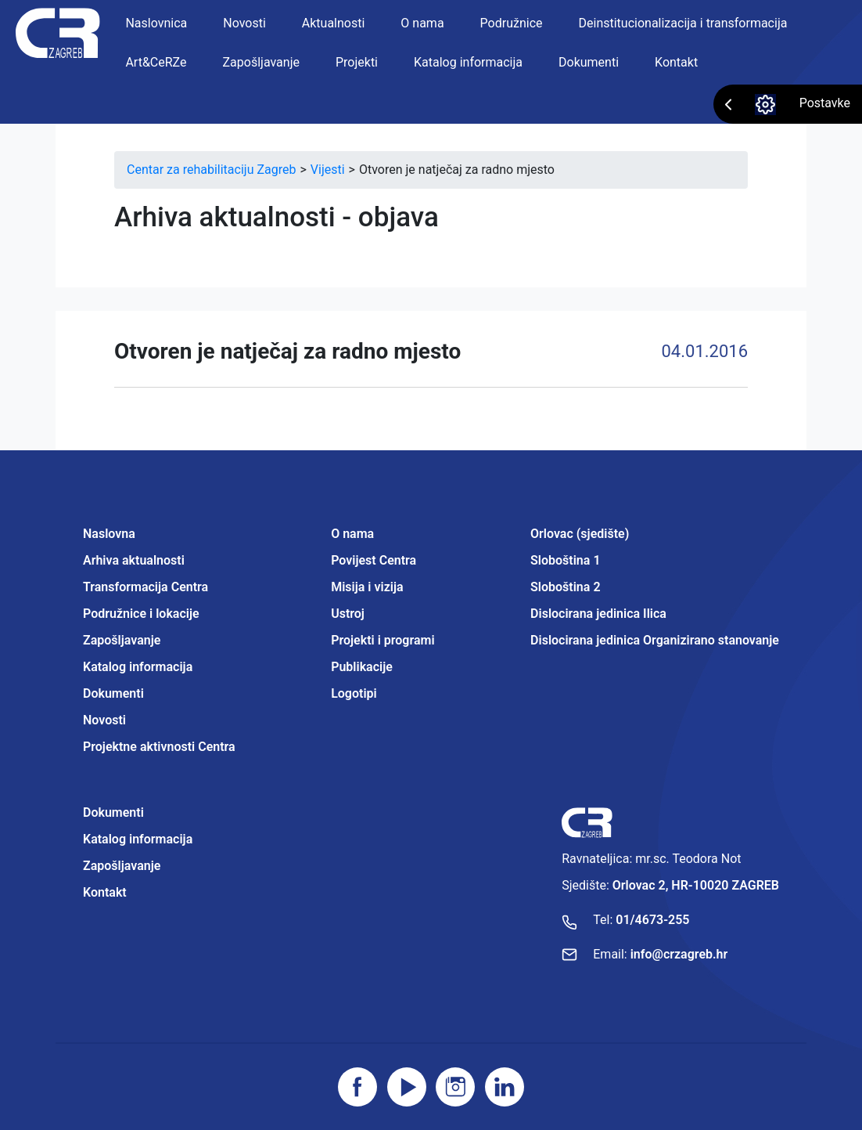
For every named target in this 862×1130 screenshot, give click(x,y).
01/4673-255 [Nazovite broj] (652, 919)
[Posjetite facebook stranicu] (357, 1087)
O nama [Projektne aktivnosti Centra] (352, 533)
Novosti (244, 23)
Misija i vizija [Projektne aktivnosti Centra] (367, 586)
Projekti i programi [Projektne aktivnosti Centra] (382, 640)
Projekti (357, 62)
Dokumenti (589, 62)
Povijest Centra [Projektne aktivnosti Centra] (373, 560)
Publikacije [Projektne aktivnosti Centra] (362, 666)
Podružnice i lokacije (141, 613)
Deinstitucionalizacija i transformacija (683, 23)
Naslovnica (156, 23)
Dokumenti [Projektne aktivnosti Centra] (113, 812)
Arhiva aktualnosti (134, 560)
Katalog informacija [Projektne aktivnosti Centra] (137, 839)
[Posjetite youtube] (406, 1087)
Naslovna (109, 533)
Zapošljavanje (261, 62)
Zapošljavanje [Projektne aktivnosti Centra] (121, 865)
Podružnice (511, 23)
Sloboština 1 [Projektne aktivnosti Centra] (565, 560)
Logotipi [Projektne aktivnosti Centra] (354, 693)
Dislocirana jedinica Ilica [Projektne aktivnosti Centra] (598, 613)
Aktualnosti (333, 23)
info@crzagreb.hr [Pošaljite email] (679, 954)
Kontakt (676, 62)
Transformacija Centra (145, 586)
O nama (422, 23)
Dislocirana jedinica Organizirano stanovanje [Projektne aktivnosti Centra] (654, 640)
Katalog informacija (468, 62)
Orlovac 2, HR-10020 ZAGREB (695, 885)
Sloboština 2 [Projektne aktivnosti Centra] (565, 586)
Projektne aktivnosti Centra (159, 746)
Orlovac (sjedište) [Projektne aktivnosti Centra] (579, 533)
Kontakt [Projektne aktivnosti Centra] (105, 892)
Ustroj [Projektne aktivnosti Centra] (348, 613)
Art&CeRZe (155, 62)
